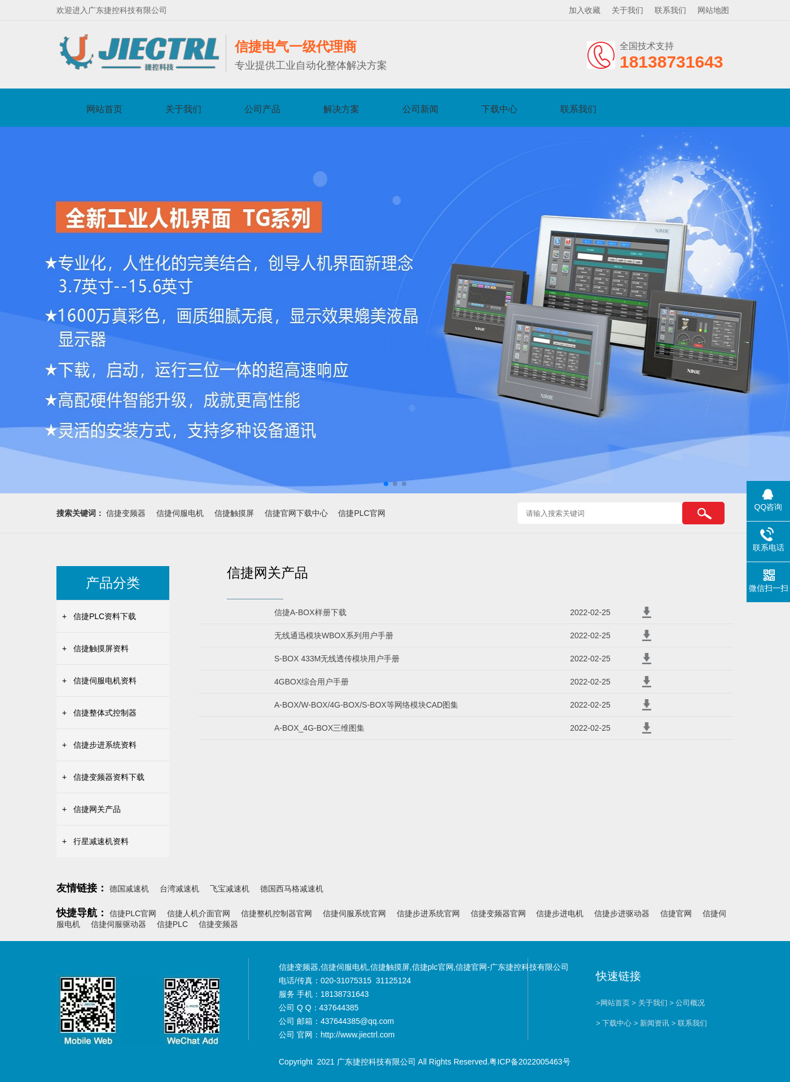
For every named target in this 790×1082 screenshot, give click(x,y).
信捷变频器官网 (498, 913)
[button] (386, 484)
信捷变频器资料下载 (108, 776)
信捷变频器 (126, 513)
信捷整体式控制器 (105, 712)
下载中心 (499, 109)
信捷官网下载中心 (296, 513)
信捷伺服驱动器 (118, 924)
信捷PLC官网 (361, 513)
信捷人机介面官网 (198, 913)
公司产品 (262, 109)
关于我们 (627, 10)
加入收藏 (584, 10)
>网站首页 (613, 1003)
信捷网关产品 (97, 809)
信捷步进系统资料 (105, 744)
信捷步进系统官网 (428, 913)
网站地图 (713, 10)
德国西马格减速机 (291, 888)
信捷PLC (172, 924)
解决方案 (341, 109)
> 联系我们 (689, 1023)
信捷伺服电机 (180, 513)
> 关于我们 (649, 1003)
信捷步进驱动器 (621, 913)
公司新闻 (420, 109)
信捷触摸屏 (234, 513)
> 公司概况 (687, 1003)
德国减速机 (129, 888)
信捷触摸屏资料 (101, 648)
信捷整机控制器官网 (276, 913)
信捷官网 (676, 913)
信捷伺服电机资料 (105, 680)
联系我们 (670, 10)
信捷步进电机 (559, 913)
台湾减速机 (179, 888)
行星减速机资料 (101, 841)
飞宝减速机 (229, 888)
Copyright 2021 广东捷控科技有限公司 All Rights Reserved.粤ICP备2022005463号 (424, 1061)
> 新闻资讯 (651, 1023)
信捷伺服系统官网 (354, 913)
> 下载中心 (613, 1023)
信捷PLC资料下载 (104, 616)
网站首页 (104, 109)
